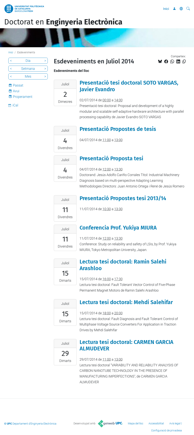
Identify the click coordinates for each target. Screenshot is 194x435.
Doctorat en (63, 22)
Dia (28, 61)
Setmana (28, 69)
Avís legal (174, 423)
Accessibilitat (156, 423)
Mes (28, 76)
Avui (16, 91)
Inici (166, 9)
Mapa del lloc (135, 423)
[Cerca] (188, 9)
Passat (18, 85)
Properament (22, 97)
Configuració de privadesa (166, 430)
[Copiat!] (184, 61)
